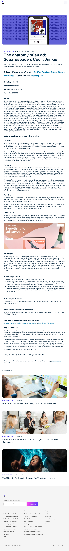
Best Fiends (42, 323)
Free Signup (48, 513)
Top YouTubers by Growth (31, 529)
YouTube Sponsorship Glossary (32, 531)
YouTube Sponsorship (9, 529)
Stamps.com (33, 323)
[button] (65, 2)
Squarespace (37, 76)
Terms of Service (49, 524)
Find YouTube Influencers (10, 521)
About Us (47, 521)
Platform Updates (28, 521)
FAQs (4, 536)
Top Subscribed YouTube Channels (33, 526)
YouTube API (6, 534)
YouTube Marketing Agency (10, 516)
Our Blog (26, 524)
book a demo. (56, 361)
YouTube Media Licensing (10, 526)
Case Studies (27, 519)
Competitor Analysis (8, 531)
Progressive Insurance (20, 323)
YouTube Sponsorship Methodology (33, 534)
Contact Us (48, 516)
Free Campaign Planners (30, 516)
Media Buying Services (9, 524)
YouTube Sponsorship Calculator (11, 513)
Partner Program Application (52, 519)
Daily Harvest (8, 323)
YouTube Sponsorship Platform (11, 519)
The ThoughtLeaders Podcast (32, 513)
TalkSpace (50, 323)
